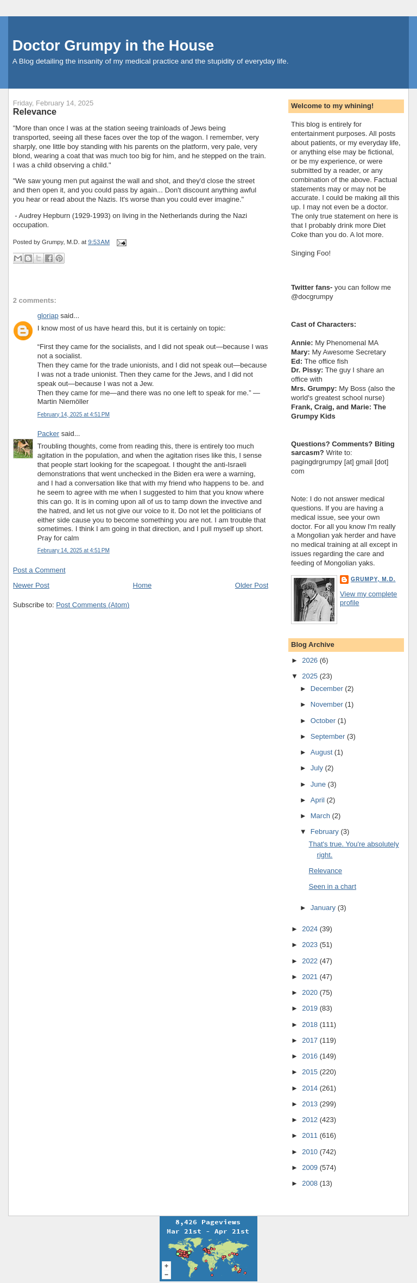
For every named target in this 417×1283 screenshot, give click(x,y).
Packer (48, 433)
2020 (311, 992)
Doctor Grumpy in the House (113, 45)
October (324, 721)
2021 (311, 977)
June (319, 784)
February (326, 831)
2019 (311, 1008)
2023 (311, 945)
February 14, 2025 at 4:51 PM (73, 415)
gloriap (48, 316)
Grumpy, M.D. (373, 579)
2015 (311, 1072)
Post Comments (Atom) (92, 605)
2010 (311, 1152)
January (324, 908)
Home (142, 585)
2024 (311, 929)
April (319, 800)
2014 (311, 1088)
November (328, 704)
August (322, 752)
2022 (311, 961)
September (329, 736)
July (318, 768)
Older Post (251, 585)
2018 (311, 1024)
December (328, 688)
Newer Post (31, 585)
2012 (311, 1120)
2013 (311, 1104)
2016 (311, 1056)
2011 (311, 1135)
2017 (311, 1040)
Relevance (34, 111)
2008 (311, 1183)
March (321, 816)
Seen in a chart (332, 886)
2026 (311, 660)
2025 (311, 676)
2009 (311, 1167)
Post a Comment (39, 570)
